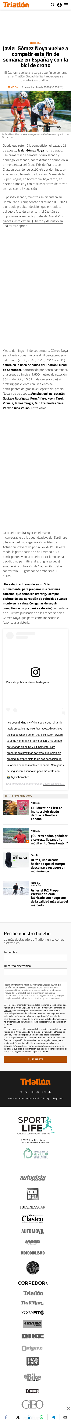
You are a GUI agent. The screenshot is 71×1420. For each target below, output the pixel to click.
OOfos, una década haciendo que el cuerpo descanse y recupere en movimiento (48, 865)
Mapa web (58, 1098)
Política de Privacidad (40, 1007)
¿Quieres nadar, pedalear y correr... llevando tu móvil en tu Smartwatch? (49, 839)
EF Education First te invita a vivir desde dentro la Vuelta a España (46, 813)
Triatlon (13, 87)
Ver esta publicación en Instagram (27, 682)
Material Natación (36, 884)
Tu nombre (10, 952)
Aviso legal (46, 1098)
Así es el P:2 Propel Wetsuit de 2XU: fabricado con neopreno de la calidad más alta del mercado (49, 898)
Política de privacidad (29, 1098)
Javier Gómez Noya (54, 783)
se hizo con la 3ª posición (20, 188)
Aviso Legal (21, 1007)
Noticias (35, 43)
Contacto (12, 1098)
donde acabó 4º (31, 169)
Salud (34, 855)
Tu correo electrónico (17, 965)
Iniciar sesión (59, 5)
